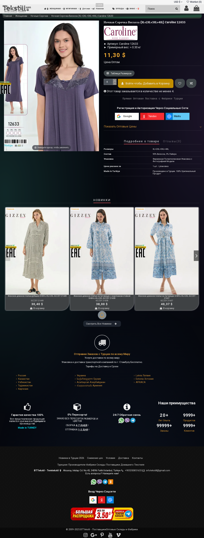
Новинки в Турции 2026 (71, 458)
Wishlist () (194, 1)
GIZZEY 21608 (102, 301)
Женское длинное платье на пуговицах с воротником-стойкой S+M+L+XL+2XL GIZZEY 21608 (102, 297)
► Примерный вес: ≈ (117, 47)
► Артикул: (111, 44)
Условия (110, 458)
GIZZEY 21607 (166, 301)
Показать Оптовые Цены (153, 126)
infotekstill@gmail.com (158, 470)
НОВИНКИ (102, 200)
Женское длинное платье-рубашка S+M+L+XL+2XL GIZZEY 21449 (37, 296)
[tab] (153, 127)
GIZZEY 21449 (37, 301)
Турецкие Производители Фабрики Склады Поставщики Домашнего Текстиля (100, 465)
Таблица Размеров (119, 73)
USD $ (178, 1)
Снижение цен (95, 458)
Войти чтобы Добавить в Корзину (145, 83)
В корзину (37, 308)
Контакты (137, 458)
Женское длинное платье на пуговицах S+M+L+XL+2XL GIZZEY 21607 (166, 297)
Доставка (123, 458)
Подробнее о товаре (141, 141)
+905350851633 (133, 470)
